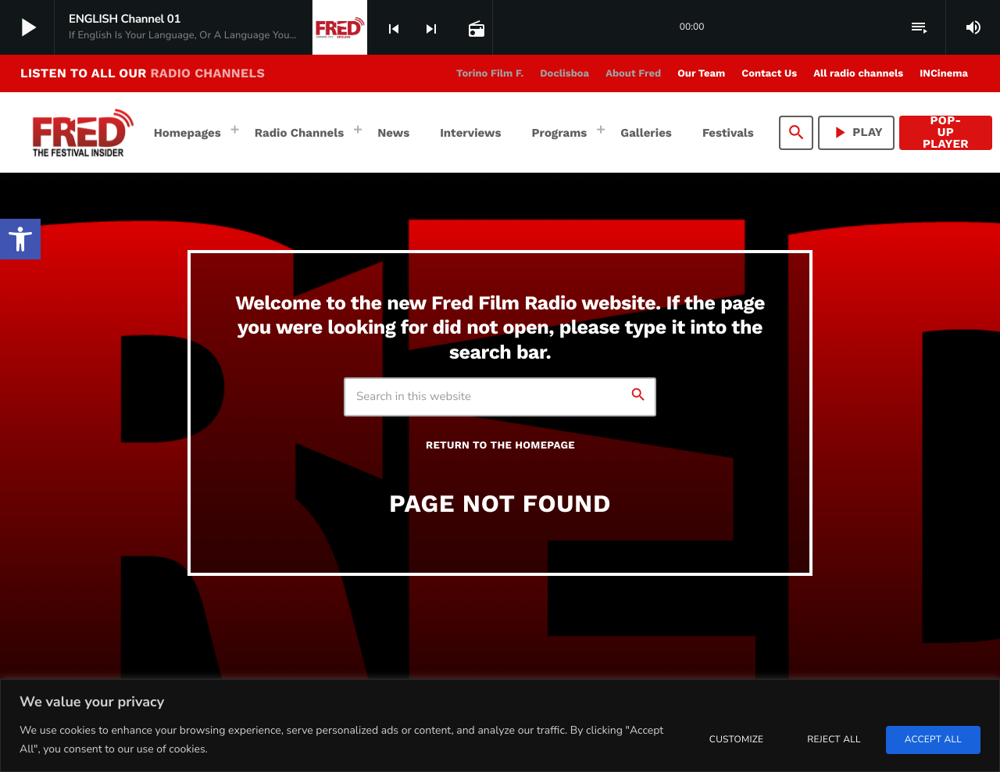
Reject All (833, 740)
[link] (20, 239)
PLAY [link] (856, 132)
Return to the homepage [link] (500, 446)
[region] (500, 725)
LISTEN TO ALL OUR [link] (142, 73)
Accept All (933, 740)
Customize (736, 740)
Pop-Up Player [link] (946, 133)
